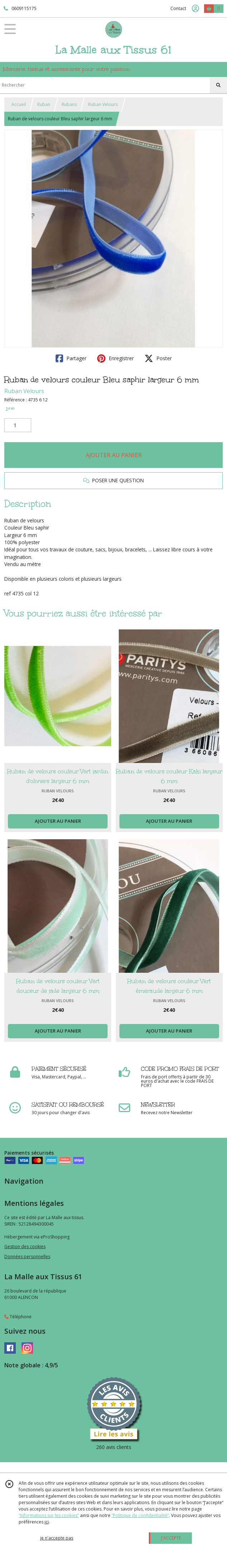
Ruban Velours (103, 104)
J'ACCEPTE (171, 1538)
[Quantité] (17, 425)
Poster (158, 358)
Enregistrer (115, 358)
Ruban (43, 104)
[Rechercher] (218, 85)
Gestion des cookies (25, 1246)
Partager (71, 358)
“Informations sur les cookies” (49, 1515)
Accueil (18, 104)
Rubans (69, 104)
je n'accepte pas (56, 1538)
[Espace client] (195, 8)
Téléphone (18, 1317)
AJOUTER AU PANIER (114, 455)
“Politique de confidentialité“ (140, 1515)
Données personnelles (27, 1256)
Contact (178, 8)
